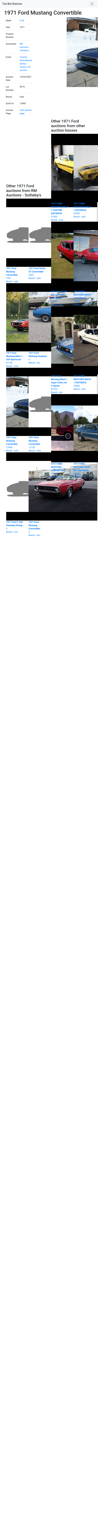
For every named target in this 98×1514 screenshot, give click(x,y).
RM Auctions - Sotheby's (24, 47)
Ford (22, 20)
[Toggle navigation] (92, 4)
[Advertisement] (31, 151)
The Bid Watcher (12, 3)
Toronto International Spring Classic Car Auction (26, 63)
